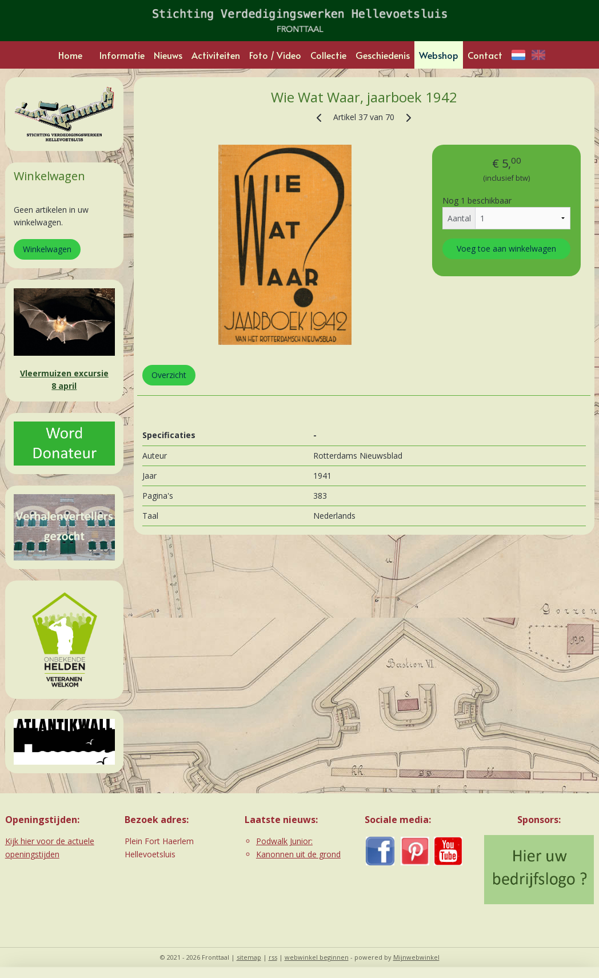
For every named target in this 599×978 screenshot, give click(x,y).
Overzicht (168, 374)
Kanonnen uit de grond (298, 854)
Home (70, 55)
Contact (485, 55)
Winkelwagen (47, 249)
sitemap (249, 957)
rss (273, 957)
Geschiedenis (383, 55)
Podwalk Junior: (284, 841)
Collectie (328, 55)
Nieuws (168, 55)
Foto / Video (275, 55)
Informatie (122, 55)
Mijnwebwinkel (416, 957)
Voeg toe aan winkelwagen (506, 249)
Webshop (438, 55)
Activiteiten (215, 55)
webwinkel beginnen (317, 957)
